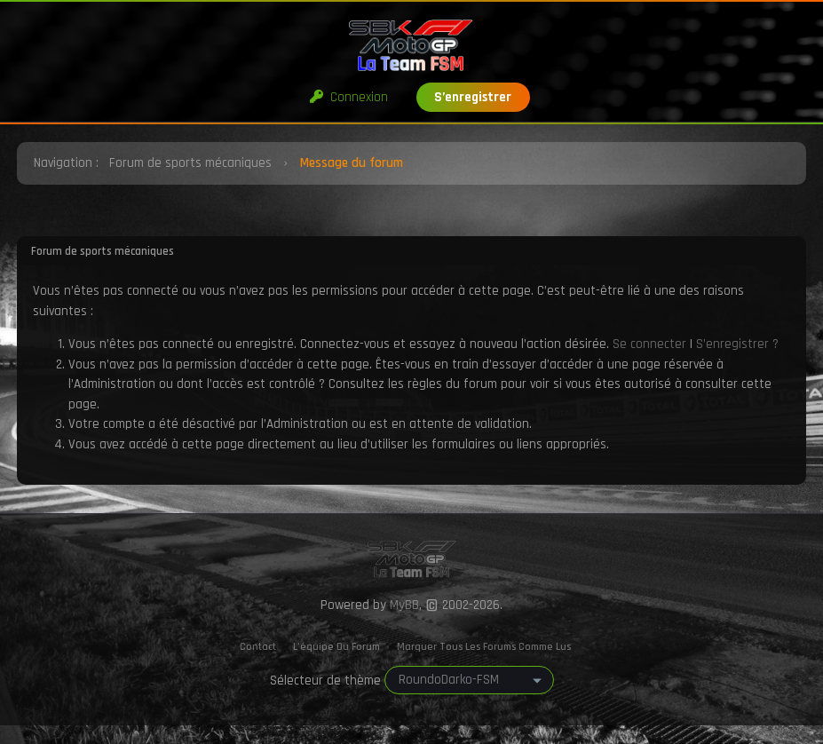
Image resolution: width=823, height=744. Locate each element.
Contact (258, 646)
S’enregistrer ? (737, 344)
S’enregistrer (472, 97)
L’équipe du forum (336, 646)
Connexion (349, 97)
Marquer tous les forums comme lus (484, 646)
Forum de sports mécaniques (190, 162)
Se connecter (649, 344)
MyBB (404, 605)
